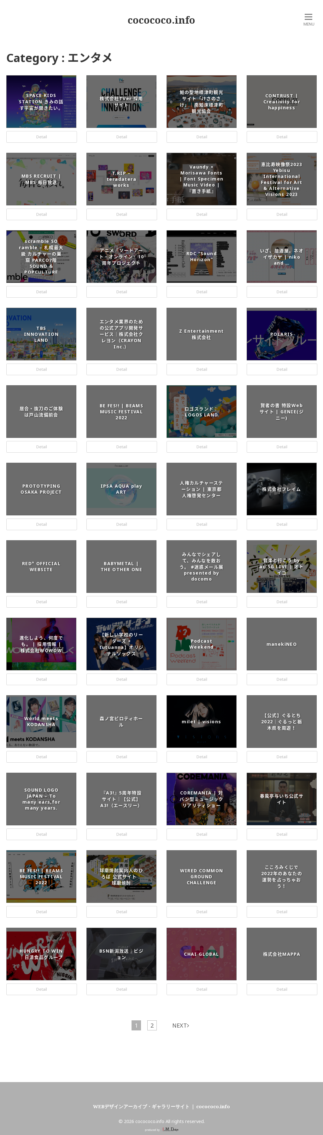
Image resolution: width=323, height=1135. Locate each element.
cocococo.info (161, 19)
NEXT (180, 1025)
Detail (41, 137)
